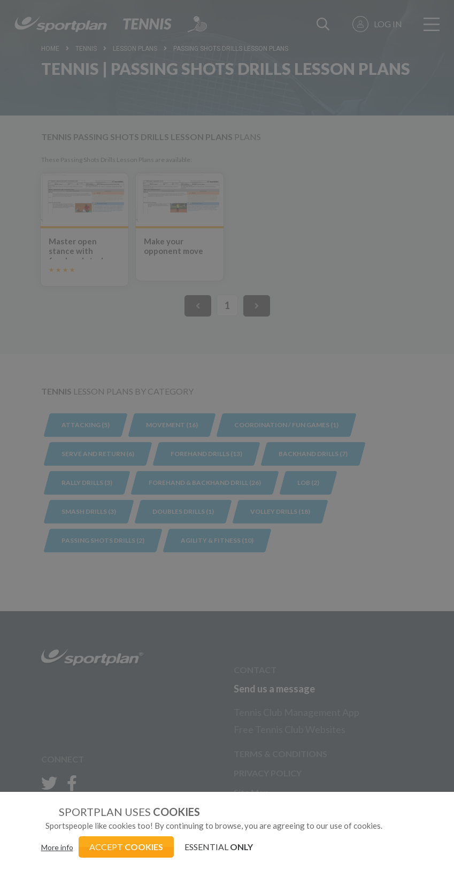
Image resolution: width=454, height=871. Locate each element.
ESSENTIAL (218, 847)
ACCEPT (126, 847)
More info (57, 847)
